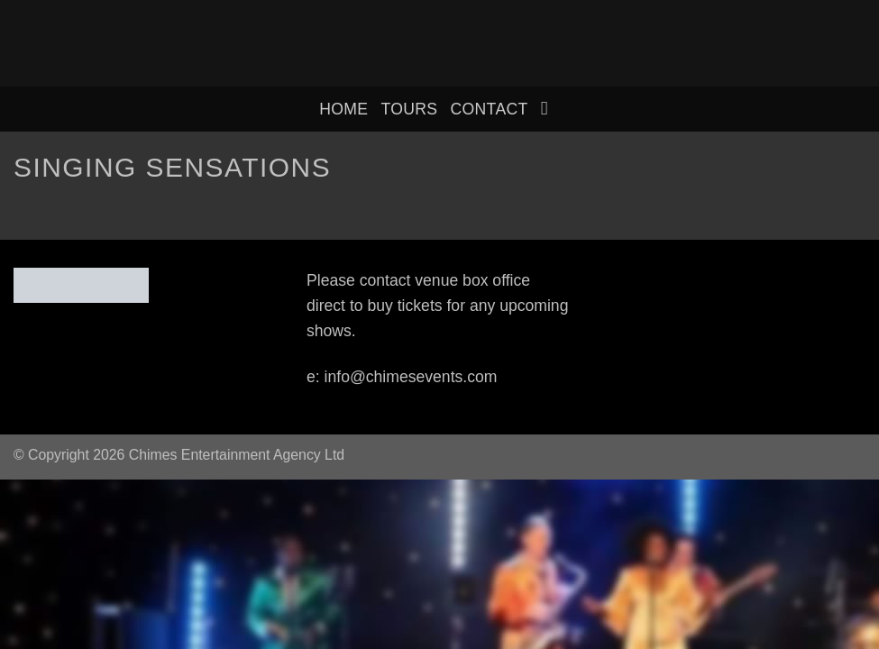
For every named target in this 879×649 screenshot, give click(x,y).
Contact (488, 109)
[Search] (550, 108)
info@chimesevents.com (411, 377)
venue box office (472, 280)
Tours (408, 109)
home (343, 109)
